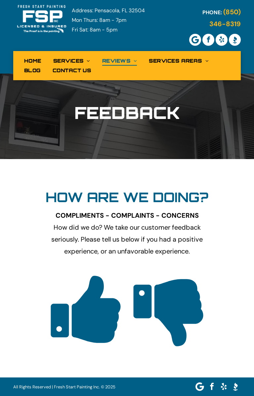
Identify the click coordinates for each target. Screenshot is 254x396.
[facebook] (208, 40)
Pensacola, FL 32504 (120, 10)
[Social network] (235, 40)
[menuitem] (32, 61)
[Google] (195, 40)
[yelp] (222, 40)
